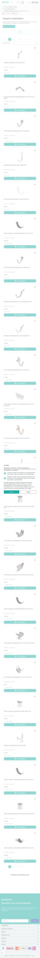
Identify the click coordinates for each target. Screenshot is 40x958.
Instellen (28, 492)
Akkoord (12, 492)
